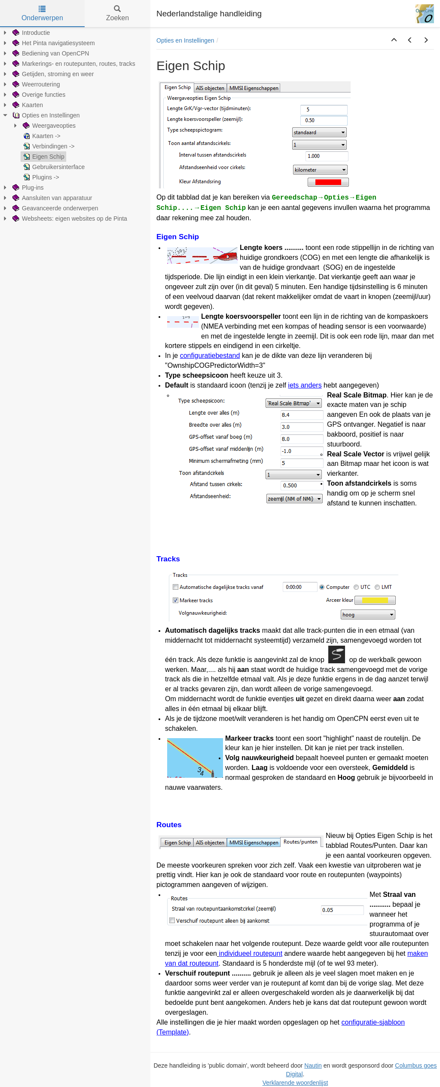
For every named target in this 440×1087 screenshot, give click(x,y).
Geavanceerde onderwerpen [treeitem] (54, 208)
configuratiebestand (210, 355)
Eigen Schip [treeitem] (42, 156)
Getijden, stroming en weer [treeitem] (52, 74)
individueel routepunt (250, 953)
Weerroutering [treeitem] (35, 84)
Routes (169, 824)
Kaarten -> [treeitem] (41, 136)
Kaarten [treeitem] (27, 105)
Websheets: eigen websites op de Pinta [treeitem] (69, 218)
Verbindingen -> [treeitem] (47, 146)
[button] (394, 40)
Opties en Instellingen (185, 40)
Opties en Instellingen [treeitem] (45, 115)
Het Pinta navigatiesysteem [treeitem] (53, 43)
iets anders (304, 385)
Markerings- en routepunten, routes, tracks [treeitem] (73, 64)
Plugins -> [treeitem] (40, 177)
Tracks (168, 558)
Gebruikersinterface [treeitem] (53, 167)
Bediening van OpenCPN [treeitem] (50, 53)
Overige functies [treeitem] (38, 94)
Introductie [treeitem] (30, 33)
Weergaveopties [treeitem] (48, 125)
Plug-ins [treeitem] (27, 187)
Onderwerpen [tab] (42, 14)
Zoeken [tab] (117, 14)
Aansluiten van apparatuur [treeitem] (51, 198)
